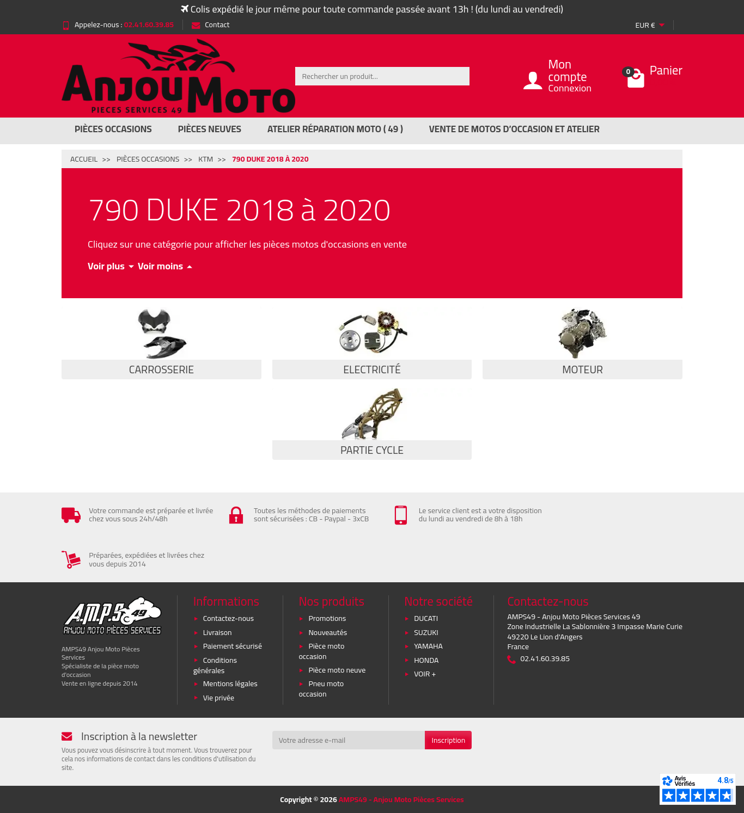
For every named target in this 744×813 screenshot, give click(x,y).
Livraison (217, 632)
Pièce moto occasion (321, 651)
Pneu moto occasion (321, 688)
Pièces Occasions (113, 129)
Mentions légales (230, 683)
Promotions (327, 618)
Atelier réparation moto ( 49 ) (335, 129)
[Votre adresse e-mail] (348, 740)
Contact (210, 24)
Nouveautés (327, 632)
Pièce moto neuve (336, 670)
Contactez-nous (228, 618)
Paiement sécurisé (232, 646)
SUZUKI (426, 632)
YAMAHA (428, 646)
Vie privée (219, 698)
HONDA (426, 660)
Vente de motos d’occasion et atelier (514, 129)
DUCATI (426, 618)
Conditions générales (215, 665)
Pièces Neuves (209, 129)
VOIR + (425, 674)
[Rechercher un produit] (382, 76)
